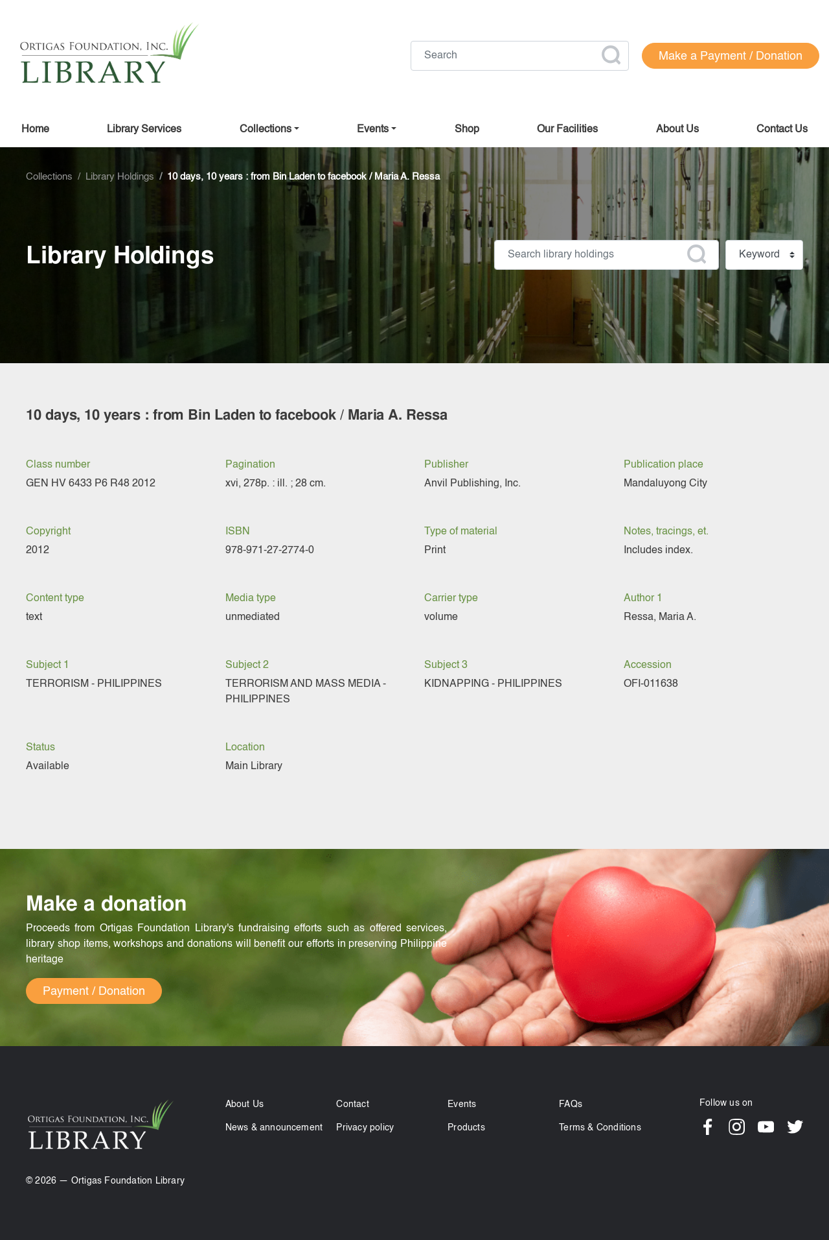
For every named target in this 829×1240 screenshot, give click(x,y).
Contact (352, 1104)
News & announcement (274, 1127)
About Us (244, 1104)
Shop (467, 130)
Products (466, 1127)
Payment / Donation (94, 991)
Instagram (737, 1127)
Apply (610, 55)
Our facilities (567, 130)
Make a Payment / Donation (730, 56)
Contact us (782, 130)
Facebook (707, 1127)
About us (677, 130)
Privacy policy (365, 1127)
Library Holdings (119, 177)
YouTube (766, 1127)
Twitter (795, 1127)
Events (462, 1104)
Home (35, 130)
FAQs (570, 1104)
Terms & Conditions (600, 1127)
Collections (265, 130)
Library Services (144, 130)
